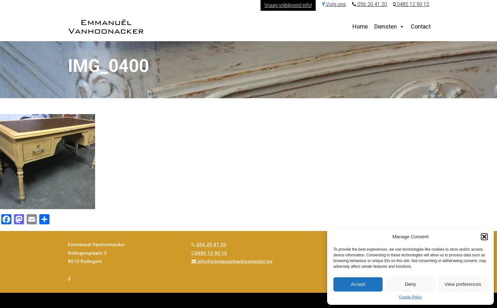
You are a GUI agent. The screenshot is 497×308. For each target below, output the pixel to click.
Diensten (385, 26)
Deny (410, 284)
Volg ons (334, 4)
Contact (421, 26)
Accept (358, 284)
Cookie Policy (410, 297)
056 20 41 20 (369, 4)
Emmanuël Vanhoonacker (106, 26)
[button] (484, 237)
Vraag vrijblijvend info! (288, 5)
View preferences (463, 284)
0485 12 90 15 (411, 4)
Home (360, 26)
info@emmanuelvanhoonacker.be (232, 261)
